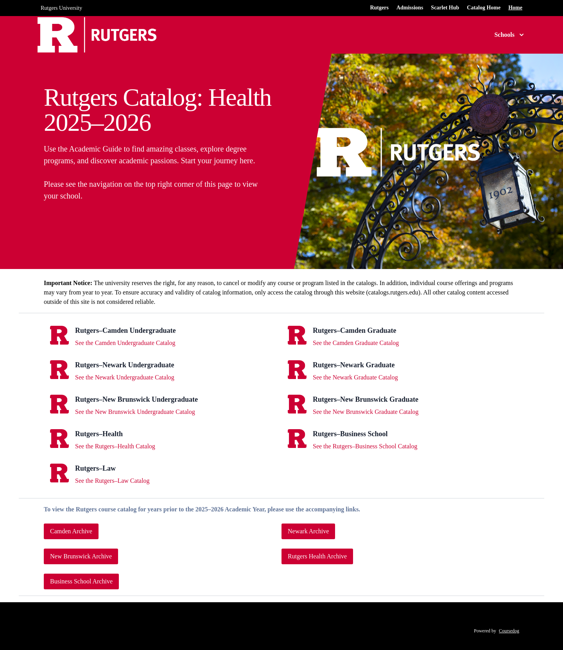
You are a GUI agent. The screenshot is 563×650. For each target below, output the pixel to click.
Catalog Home (483, 8)
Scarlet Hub (445, 8)
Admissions (409, 8)
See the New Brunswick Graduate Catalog (366, 411)
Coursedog (509, 631)
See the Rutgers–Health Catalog (115, 446)
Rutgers (379, 8)
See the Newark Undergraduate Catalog (124, 377)
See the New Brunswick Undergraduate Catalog (135, 411)
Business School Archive (81, 581)
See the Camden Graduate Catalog (356, 342)
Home (515, 8)
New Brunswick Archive (81, 556)
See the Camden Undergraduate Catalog (125, 342)
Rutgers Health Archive (317, 556)
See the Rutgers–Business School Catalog (365, 446)
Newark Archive (308, 531)
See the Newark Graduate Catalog (355, 377)
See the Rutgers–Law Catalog (112, 480)
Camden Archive (71, 531)
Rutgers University (61, 8)
